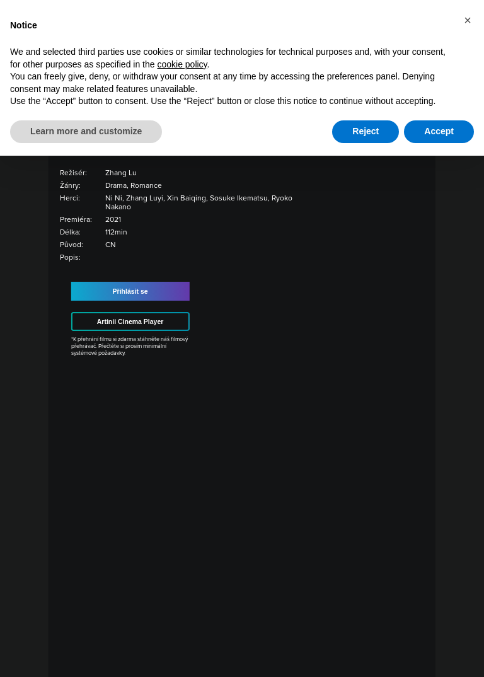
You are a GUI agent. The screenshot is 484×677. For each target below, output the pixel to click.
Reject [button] (365, 131)
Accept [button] (439, 131)
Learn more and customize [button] (86, 131)
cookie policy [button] (182, 64)
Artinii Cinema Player (130, 321)
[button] (468, 20)
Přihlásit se (130, 291)
